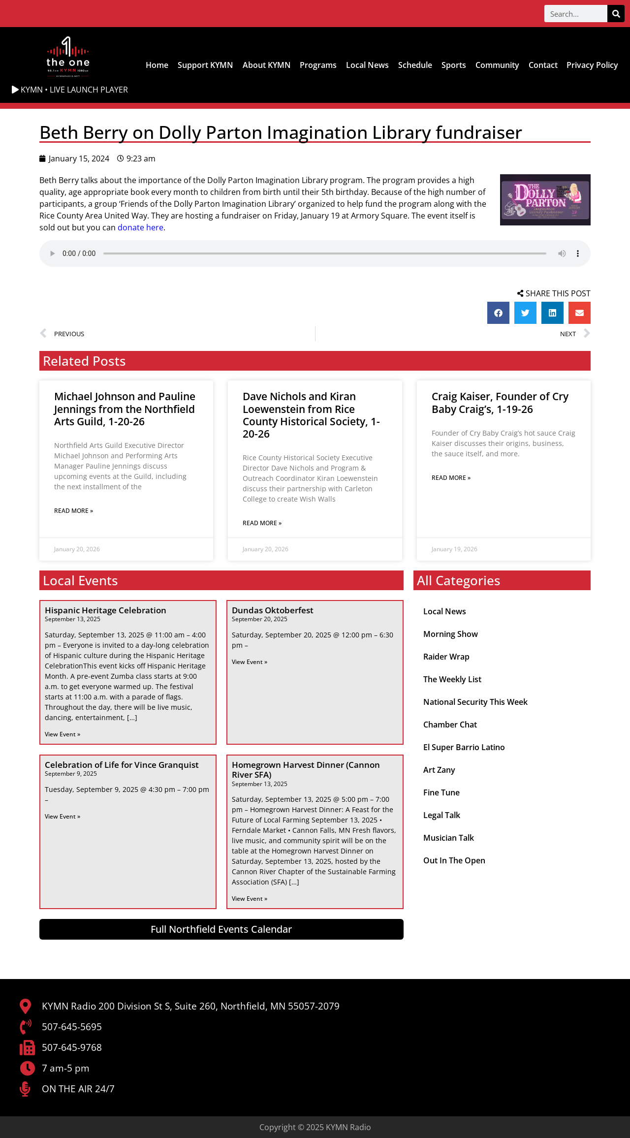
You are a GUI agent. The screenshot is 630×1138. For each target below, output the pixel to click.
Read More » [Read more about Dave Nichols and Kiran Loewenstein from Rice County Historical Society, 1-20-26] (262, 523)
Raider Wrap (446, 656)
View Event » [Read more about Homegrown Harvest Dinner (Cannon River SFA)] (249, 898)
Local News (367, 65)
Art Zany (439, 769)
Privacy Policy (592, 65)
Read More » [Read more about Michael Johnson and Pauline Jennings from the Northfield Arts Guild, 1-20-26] (73, 510)
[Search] (616, 13)
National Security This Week (475, 701)
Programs (318, 65)
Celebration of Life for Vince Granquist (122, 764)
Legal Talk (441, 815)
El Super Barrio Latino (464, 747)
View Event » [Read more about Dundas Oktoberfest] (249, 662)
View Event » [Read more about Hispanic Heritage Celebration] (62, 734)
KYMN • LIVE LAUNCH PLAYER (70, 89)
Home (157, 65)
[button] (498, 313)
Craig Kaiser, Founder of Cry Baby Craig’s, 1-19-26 (500, 402)
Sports (453, 65)
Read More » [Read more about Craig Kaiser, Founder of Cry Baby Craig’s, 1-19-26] (451, 478)
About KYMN (267, 65)
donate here (140, 227)
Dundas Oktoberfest (273, 610)
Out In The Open (454, 860)
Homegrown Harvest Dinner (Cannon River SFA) (306, 769)
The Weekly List (452, 679)
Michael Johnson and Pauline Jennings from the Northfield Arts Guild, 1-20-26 (124, 408)
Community (497, 65)
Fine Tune (441, 792)
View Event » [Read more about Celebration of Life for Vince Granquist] (62, 816)
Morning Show (450, 634)
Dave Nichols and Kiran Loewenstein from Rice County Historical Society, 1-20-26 (311, 415)
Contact (543, 65)
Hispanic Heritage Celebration (105, 610)
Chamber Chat (450, 724)
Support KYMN (205, 65)
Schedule (415, 65)
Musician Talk (448, 837)
